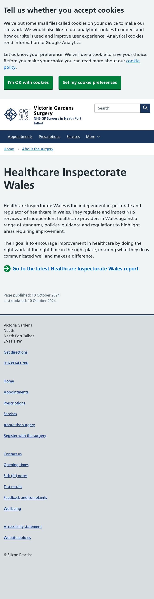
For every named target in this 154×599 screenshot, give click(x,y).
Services (73, 136)
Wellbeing (12, 508)
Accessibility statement (23, 526)
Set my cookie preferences (90, 82)
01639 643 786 (16, 363)
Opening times (16, 464)
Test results (13, 486)
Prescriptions (49, 136)
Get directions (15, 352)
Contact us (13, 454)
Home (9, 149)
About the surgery (37, 149)
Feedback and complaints (25, 497)
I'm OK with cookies (28, 82)
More (93, 136)
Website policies (17, 537)
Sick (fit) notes (15, 475)
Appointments (20, 136)
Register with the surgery (25, 435)
